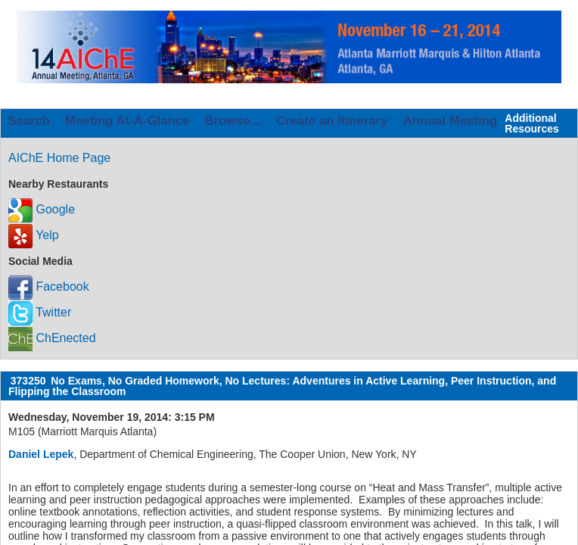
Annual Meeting (449, 121)
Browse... (232, 121)
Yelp (33, 235)
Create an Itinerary (331, 121)
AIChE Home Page (59, 157)
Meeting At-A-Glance (127, 121)
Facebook (48, 286)
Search (29, 121)
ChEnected (52, 338)
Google (41, 209)
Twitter (39, 312)
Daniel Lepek (40, 454)
